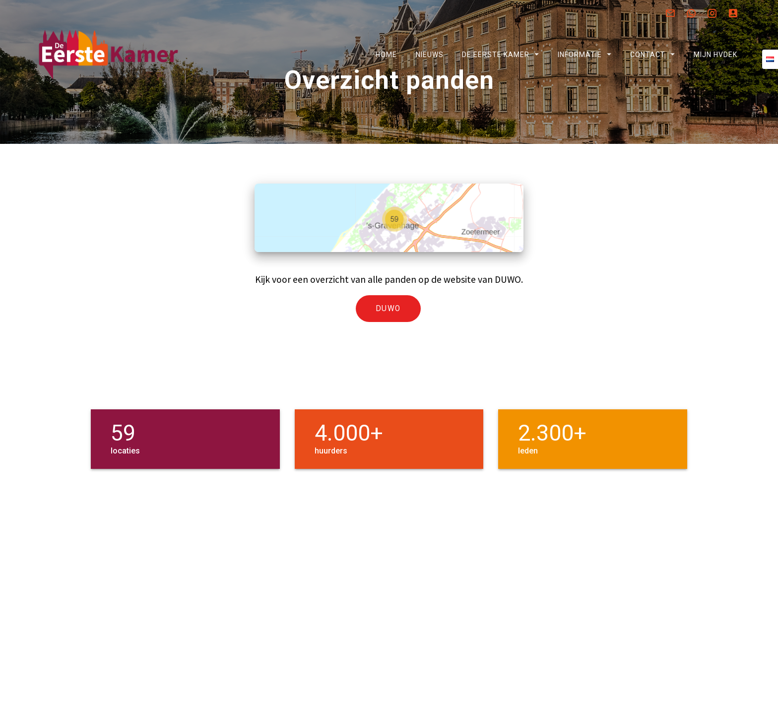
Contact (647, 55)
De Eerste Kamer (495, 55)
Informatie (580, 55)
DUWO (388, 334)
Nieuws (429, 55)
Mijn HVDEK (715, 55)
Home (386, 55)
